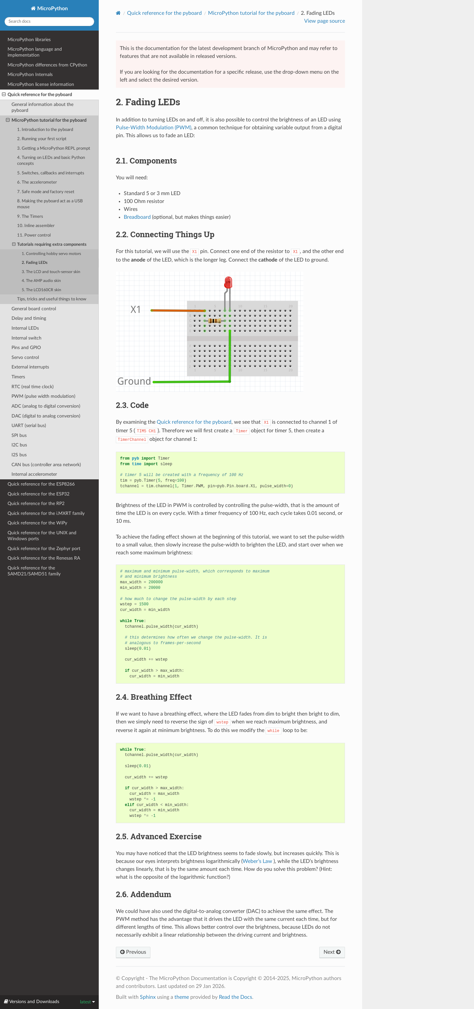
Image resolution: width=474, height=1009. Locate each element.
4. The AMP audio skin (41, 281)
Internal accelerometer (34, 474)
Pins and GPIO (26, 347)
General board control (34, 308)
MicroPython (52, 8)
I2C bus (19, 444)
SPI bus (19, 435)
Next (332, 952)
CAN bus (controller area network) (46, 464)
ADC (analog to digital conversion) (46, 406)
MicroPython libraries (29, 39)
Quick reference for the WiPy (37, 522)
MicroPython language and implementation (35, 52)
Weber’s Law (257, 861)
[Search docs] (49, 21)
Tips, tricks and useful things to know (51, 299)
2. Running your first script (41, 139)
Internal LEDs (25, 328)
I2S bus (19, 454)
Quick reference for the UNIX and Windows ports (42, 535)
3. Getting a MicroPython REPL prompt (53, 148)
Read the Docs (235, 997)
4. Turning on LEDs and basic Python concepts (51, 161)
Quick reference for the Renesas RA (44, 558)
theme (181, 997)
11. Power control (34, 235)
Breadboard (137, 217)
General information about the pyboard (42, 107)
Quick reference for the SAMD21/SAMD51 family (34, 571)
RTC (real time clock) (33, 386)
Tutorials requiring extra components (49, 245)
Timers (18, 376)
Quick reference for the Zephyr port (44, 548)
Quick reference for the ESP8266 (41, 484)
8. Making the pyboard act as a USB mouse (50, 204)
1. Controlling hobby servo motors (51, 254)
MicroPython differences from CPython (47, 65)
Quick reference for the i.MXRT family (46, 513)
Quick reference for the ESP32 (38, 494)
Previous (133, 952)
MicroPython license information (41, 84)
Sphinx (148, 997)
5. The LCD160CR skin (41, 290)
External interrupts (30, 367)
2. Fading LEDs (34, 263)
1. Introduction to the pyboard (45, 130)
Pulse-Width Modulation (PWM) (153, 127)
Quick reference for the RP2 (36, 503)
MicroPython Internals (30, 74)
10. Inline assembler (36, 226)
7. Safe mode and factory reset (45, 192)
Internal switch (26, 338)
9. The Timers (30, 216)
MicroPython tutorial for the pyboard (46, 120)
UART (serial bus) (29, 425)
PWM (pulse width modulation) (43, 396)
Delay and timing (29, 318)
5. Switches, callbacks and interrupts (50, 173)
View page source (324, 21)
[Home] (118, 13)
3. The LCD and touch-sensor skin (51, 272)
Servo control (25, 357)
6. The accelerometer (37, 182)
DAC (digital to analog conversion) (46, 416)
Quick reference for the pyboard (37, 95)
